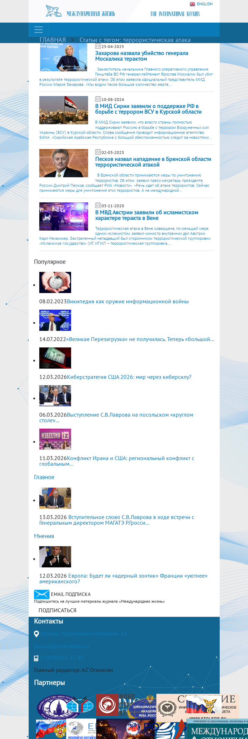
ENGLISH (201, 4)
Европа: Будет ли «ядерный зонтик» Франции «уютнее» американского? (123, 578)
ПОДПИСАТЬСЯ (57, 610)
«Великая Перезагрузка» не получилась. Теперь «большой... (140, 338)
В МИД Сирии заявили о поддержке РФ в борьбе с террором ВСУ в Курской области (148, 108)
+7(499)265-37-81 (62, 657)
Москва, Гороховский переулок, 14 (83, 633)
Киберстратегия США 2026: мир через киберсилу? (129, 376)
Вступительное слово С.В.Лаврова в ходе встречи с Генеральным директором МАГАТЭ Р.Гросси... (116, 519)
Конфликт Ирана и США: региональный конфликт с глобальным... (116, 460)
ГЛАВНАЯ (53, 40)
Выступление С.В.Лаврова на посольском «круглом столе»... (116, 417)
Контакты (48, 621)
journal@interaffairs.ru (61, 646)
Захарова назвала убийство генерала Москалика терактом (141, 55)
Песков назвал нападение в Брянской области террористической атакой (153, 161)
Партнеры (49, 682)
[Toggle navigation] (38, 30)
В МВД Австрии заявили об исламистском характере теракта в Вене (146, 215)
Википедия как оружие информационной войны (128, 301)
